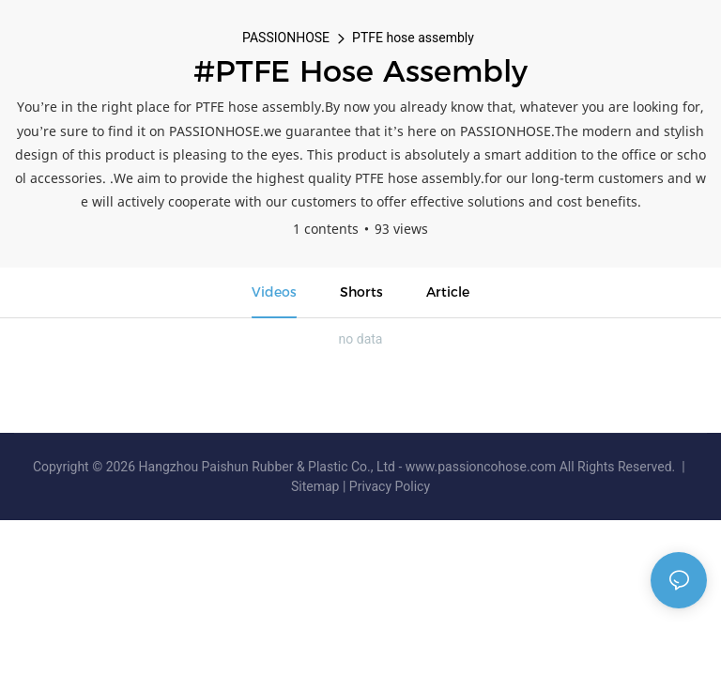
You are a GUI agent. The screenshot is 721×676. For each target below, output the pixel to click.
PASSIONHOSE (286, 37)
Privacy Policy (389, 486)
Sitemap (317, 486)
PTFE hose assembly (413, 37)
